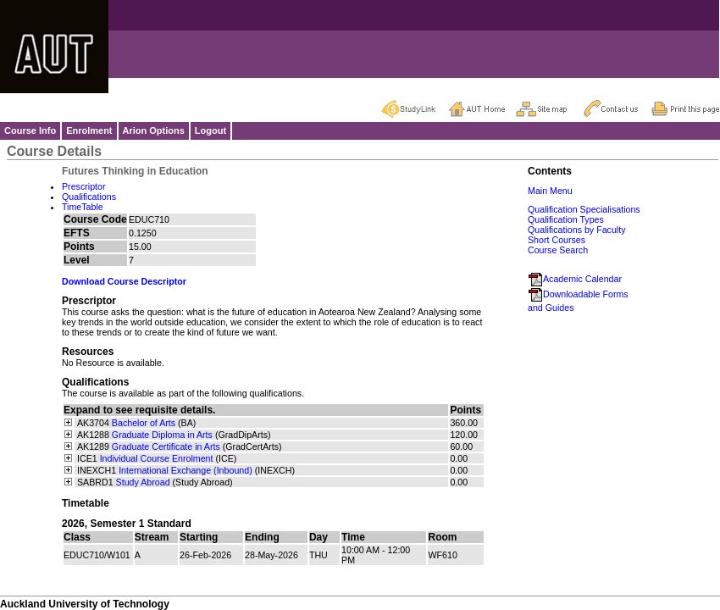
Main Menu (550, 191)
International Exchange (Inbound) (185, 470)
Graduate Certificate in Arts (166, 446)
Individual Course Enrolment (156, 458)
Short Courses (556, 240)
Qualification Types (566, 219)
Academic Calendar (575, 279)
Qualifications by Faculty (577, 230)
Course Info (30, 130)
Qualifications (89, 196)
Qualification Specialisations (584, 209)
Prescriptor (84, 186)
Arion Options (154, 130)
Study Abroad (143, 482)
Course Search (558, 250)
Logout (210, 130)
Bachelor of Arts (143, 423)
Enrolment (89, 130)
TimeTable (82, 207)
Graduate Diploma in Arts (162, 435)
